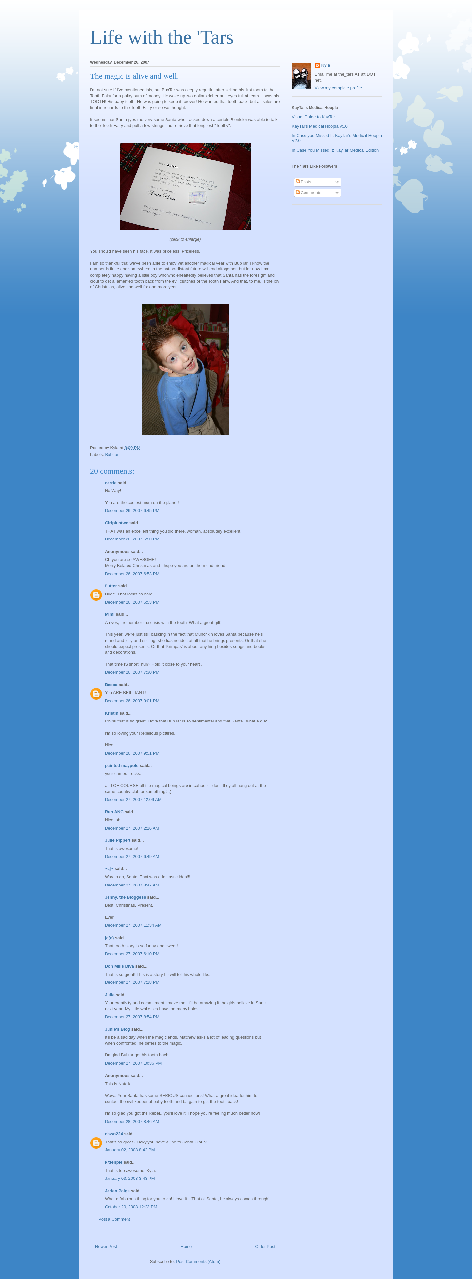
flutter (111, 585)
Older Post (265, 1246)
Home (186, 1246)
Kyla (325, 65)
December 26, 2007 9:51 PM (132, 753)
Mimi (110, 614)
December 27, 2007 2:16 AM (132, 828)
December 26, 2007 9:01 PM (132, 700)
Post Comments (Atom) (198, 1261)
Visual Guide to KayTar (313, 116)
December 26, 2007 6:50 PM (132, 539)
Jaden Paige (117, 1190)
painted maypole (122, 765)
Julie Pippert (117, 840)
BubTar (112, 454)
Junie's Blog (117, 1029)
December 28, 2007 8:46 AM (132, 1121)
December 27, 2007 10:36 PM (133, 1063)
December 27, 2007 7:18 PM (132, 982)
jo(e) (109, 937)
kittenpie (113, 1162)
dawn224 (114, 1133)
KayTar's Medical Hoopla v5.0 (320, 126)
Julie (110, 994)
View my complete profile (338, 87)
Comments (308, 192)
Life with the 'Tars (162, 37)
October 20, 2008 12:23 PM (131, 1206)
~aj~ (109, 868)
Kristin (111, 713)
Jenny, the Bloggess (125, 897)
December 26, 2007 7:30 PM (132, 672)
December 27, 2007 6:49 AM (132, 856)
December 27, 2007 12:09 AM (133, 799)
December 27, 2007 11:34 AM (133, 925)
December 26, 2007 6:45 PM (132, 510)
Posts (303, 181)
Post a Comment (114, 1219)
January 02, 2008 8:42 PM (130, 1149)
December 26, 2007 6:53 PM (132, 573)
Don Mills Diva (119, 966)
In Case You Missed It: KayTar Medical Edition (335, 150)
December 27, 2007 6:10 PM (132, 953)
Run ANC (114, 811)
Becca (111, 684)
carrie (110, 482)
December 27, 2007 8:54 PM (132, 1016)
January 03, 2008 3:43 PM (130, 1178)
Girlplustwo (116, 523)
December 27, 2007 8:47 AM (132, 885)
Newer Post (106, 1246)
